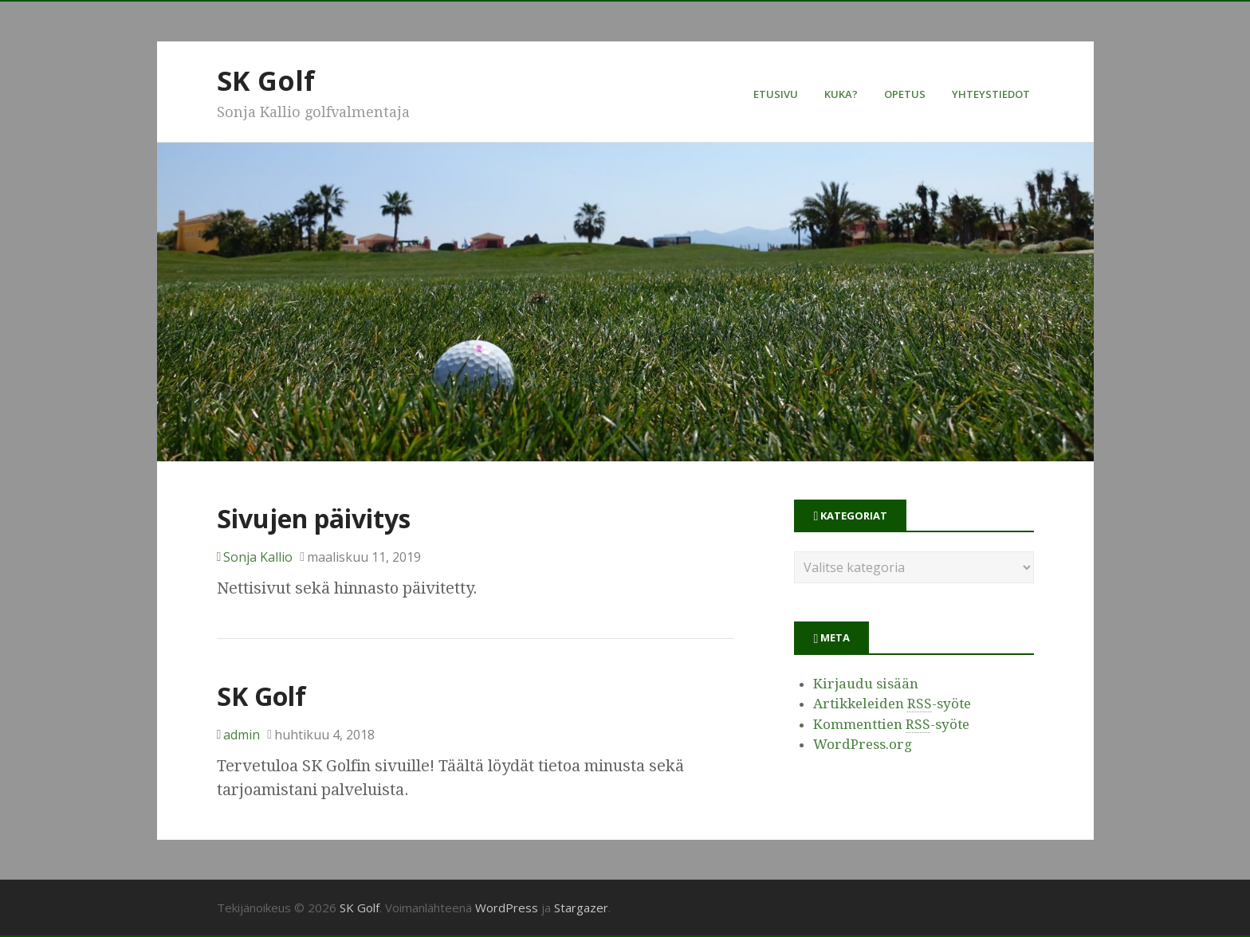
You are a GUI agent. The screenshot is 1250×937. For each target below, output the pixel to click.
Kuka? (841, 94)
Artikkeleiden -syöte (892, 704)
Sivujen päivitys (314, 518)
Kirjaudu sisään (865, 684)
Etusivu (775, 94)
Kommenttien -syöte (891, 724)
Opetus (905, 94)
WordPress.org (862, 744)
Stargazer (581, 907)
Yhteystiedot (991, 94)
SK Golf (266, 80)
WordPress (506, 907)
